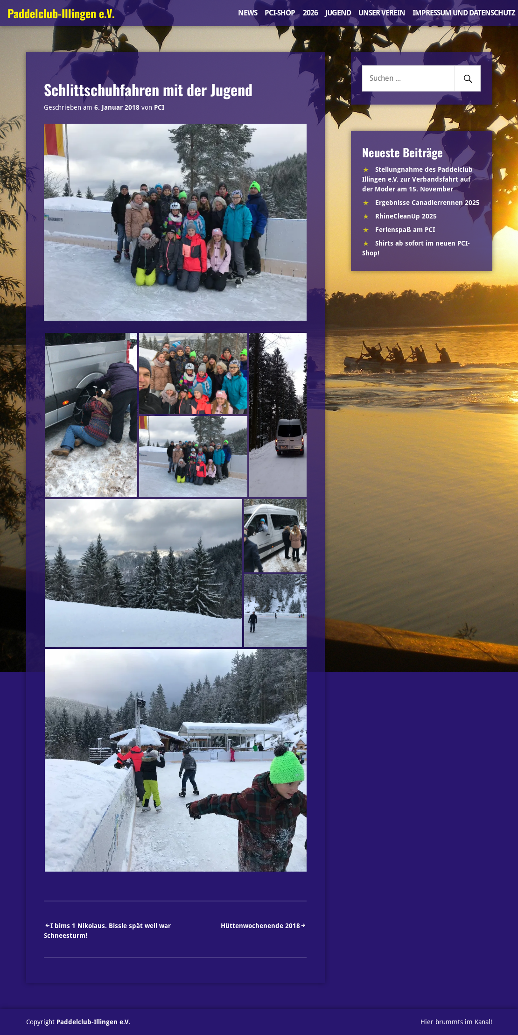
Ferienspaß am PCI (405, 229)
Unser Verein (381, 12)
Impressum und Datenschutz (464, 12)
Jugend (338, 12)
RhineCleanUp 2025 (406, 216)
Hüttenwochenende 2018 (260, 925)
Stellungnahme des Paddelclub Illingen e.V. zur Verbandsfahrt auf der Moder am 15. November (417, 179)
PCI (159, 107)
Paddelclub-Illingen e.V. (61, 13)
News (247, 12)
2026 (310, 12)
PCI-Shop (280, 12)
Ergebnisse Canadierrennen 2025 (427, 202)
